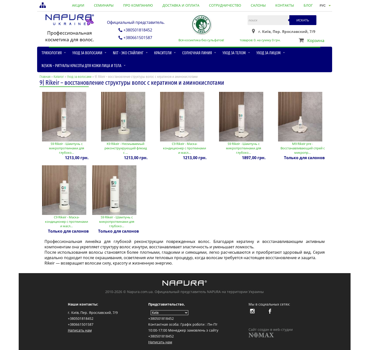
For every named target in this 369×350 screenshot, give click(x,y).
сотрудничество (225, 5)
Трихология (52, 53)
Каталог (59, 77)
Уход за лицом (268, 53)
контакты (284, 5)
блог (308, 5)
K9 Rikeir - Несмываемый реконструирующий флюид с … (125, 148)
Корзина (315, 40)
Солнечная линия (197, 53)
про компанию (138, 5)
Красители (163, 53)
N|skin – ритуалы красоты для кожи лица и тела (81, 65)
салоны (258, 5)
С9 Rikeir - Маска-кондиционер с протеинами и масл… (184, 148)
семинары (104, 5)
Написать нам (80, 330)
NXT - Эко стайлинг (128, 53)
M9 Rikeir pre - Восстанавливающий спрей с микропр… (302, 148)
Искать (302, 20)
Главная (45, 77)
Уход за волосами (87, 53)
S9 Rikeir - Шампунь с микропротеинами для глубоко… (66, 148)
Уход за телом (234, 53)
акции (78, 5)
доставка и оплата (180, 5)
